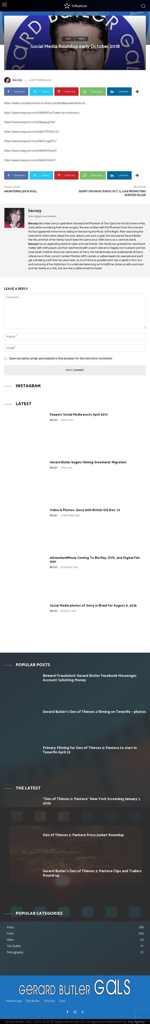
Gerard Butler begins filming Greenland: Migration (88, 462)
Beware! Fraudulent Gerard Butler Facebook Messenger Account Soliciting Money (90, 678)
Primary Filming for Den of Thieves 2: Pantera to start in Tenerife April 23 (90, 750)
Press (81, 38)
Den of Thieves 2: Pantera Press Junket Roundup (83, 835)
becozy (17, 80)
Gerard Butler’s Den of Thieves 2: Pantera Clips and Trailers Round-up (92, 873)
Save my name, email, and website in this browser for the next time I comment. (61, 358)
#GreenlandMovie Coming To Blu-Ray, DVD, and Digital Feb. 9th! (95, 560)
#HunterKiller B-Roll (20, 191)
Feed (68, 38)
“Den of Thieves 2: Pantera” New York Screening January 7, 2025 (92, 801)
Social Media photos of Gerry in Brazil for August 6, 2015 (93, 605)
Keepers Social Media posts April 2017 (79, 414)
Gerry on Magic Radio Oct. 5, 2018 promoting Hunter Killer (112, 193)
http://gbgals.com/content (42, 216)
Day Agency (136, 1021)
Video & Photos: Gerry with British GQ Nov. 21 (85, 510)
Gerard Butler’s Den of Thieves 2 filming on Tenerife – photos (94, 712)
